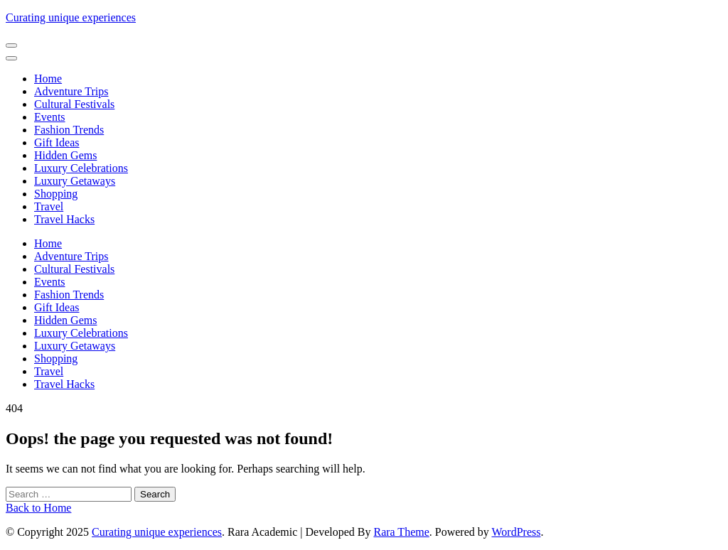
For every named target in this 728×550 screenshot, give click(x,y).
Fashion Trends (69, 130)
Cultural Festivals (74, 104)
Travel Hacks (64, 219)
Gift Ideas (57, 142)
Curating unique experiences (71, 17)
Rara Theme (401, 532)
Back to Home (38, 508)
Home (48, 78)
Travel (48, 206)
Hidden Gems (65, 155)
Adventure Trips (71, 91)
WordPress (516, 532)
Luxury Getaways (74, 181)
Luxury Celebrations (81, 168)
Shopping (55, 194)
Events (49, 117)
